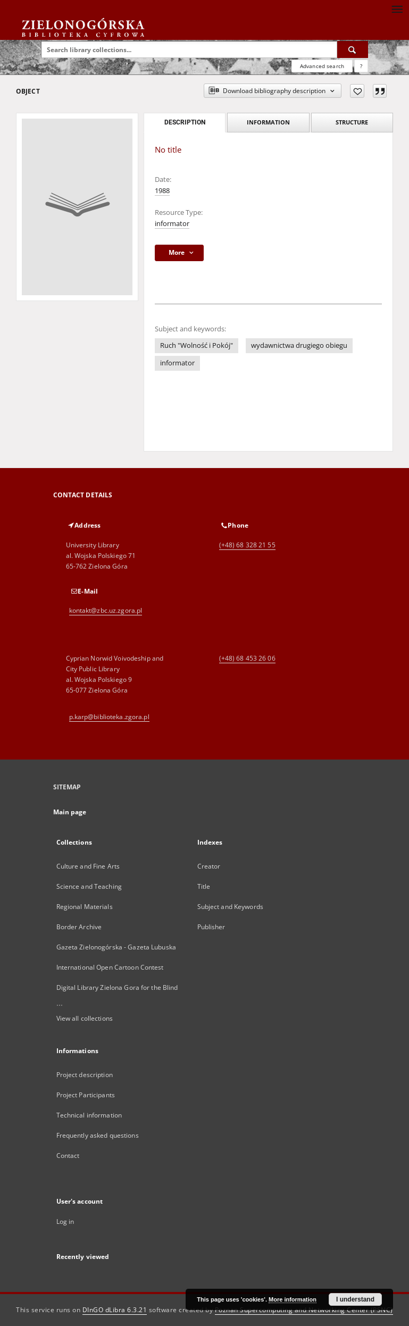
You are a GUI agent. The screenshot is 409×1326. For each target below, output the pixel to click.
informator (172, 223)
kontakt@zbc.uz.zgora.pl (106, 610)
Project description (84, 1074)
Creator (209, 866)
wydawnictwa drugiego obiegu (299, 345)
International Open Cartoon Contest (110, 967)
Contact (68, 1155)
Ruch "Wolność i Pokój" (196, 345)
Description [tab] (184, 122)
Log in (65, 1221)
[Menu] (396, 8)
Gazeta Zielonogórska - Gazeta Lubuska (116, 947)
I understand (355, 1299)
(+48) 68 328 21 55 (247, 544)
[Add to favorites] (357, 91)
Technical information (89, 1115)
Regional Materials (84, 906)
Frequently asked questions (97, 1135)
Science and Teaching (89, 886)
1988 (162, 190)
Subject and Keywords (230, 906)
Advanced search (322, 66)
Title (204, 886)
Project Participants (85, 1094)
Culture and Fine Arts (88, 866)
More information (292, 1299)
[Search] (352, 49)
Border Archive (79, 926)
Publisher (211, 926)
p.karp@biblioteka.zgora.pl (109, 716)
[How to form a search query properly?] (361, 66)
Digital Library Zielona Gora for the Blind (117, 987)
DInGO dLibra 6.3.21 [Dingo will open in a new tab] (114, 1309)
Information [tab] (268, 122)
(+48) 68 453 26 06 (247, 658)
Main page (70, 811)
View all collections (84, 1018)
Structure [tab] (352, 122)
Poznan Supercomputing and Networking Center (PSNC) (304, 1309)
